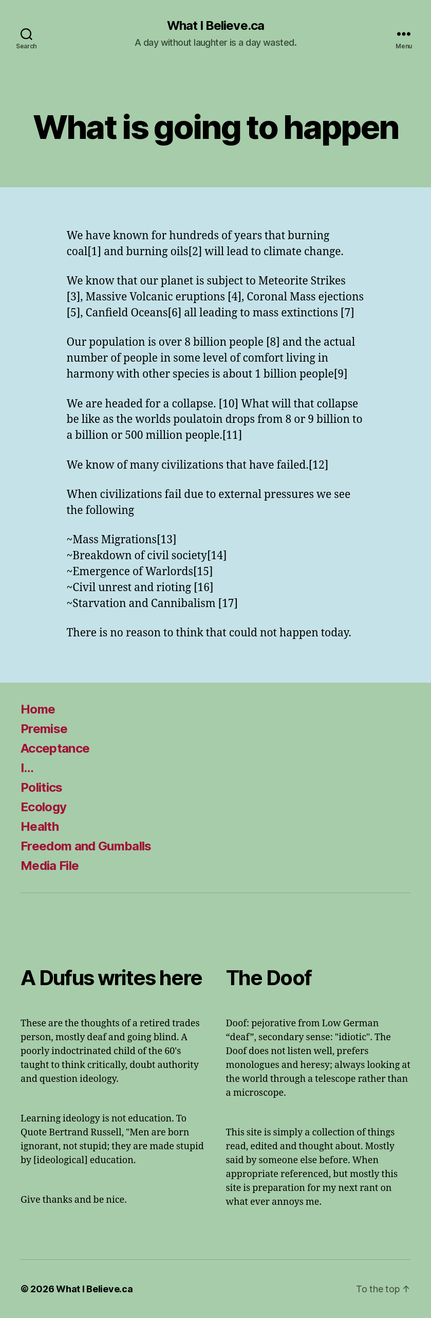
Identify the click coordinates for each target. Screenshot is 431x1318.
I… (27, 767)
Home (38, 709)
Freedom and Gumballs (86, 846)
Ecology (43, 806)
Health (40, 826)
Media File (50, 865)
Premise (44, 728)
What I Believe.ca (215, 26)
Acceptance (55, 748)
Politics (42, 787)
